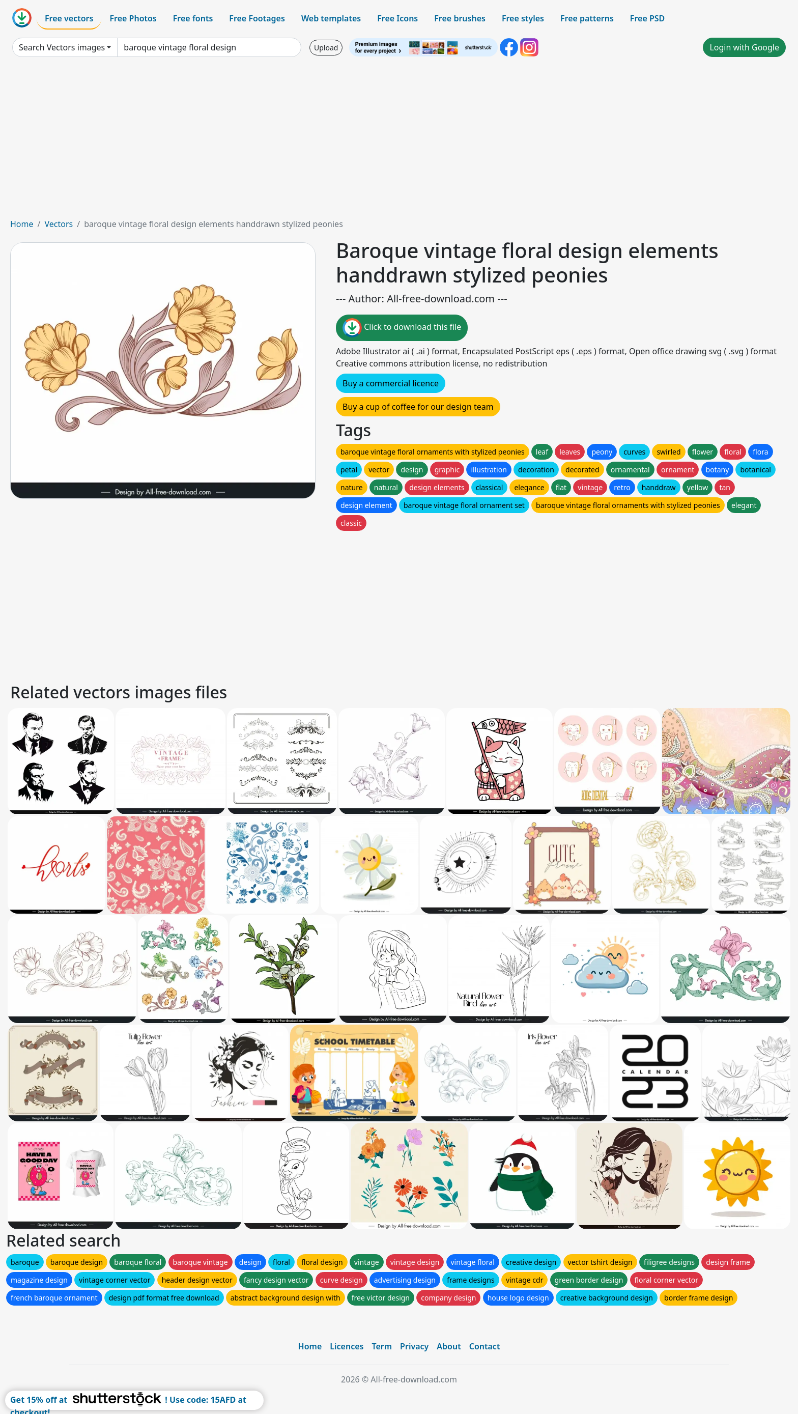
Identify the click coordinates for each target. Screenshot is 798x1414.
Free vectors (69, 18)
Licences (346, 1346)
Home (22, 224)
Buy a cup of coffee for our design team (418, 406)
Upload (326, 47)
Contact (484, 1346)
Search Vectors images (62, 47)
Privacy (414, 1346)
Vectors (58, 224)
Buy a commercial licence (391, 383)
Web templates (331, 18)
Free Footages (257, 18)
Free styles (523, 18)
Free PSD (647, 18)
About (449, 1346)
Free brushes (460, 18)
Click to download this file (402, 327)
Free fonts (193, 18)
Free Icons (397, 18)
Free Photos (132, 18)
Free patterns (587, 18)
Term (382, 1346)
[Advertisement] (399, 141)
